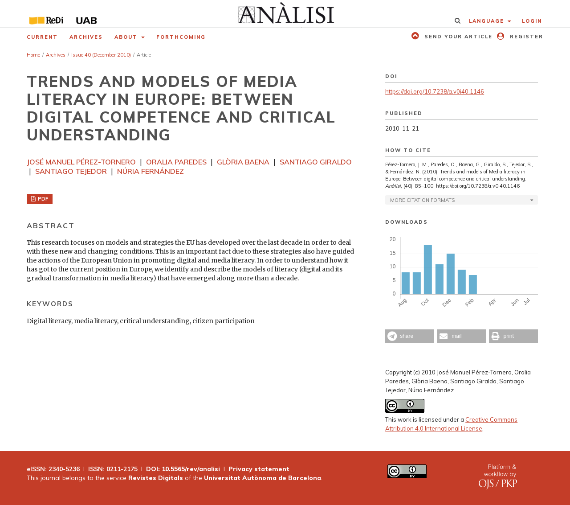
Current (42, 37)
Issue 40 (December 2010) (101, 55)
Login (532, 21)
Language (487, 21)
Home (33, 55)
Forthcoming (181, 37)
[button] (409, 336)
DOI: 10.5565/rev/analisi (183, 469)
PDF (42, 199)
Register (525, 36)
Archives (86, 37)
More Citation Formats (422, 200)
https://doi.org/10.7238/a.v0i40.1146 (434, 91)
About (127, 37)
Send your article (457, 36)
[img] (285, 14)
